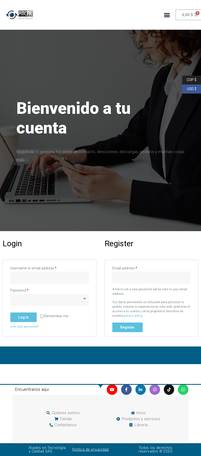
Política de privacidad (90, 449)
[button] (167, 15)
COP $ (189, 80)
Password (19, 290)
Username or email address (33, 268)
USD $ (189, 89)
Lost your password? (24, 326)
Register (127, 327)
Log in (23, 317)
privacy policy (133, 316)
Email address (124, 268)
